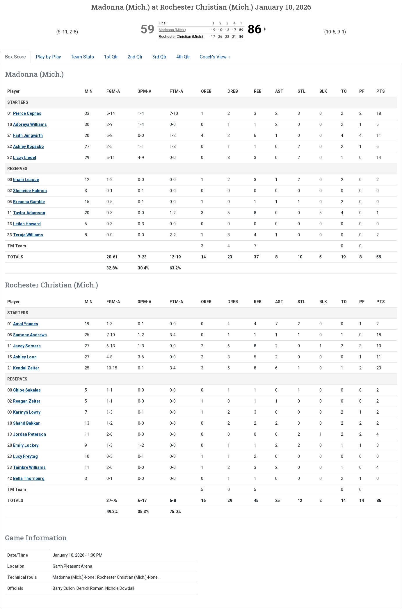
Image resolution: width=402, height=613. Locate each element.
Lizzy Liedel (24, 157)
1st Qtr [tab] (111, 57)
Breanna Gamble (29, 201)
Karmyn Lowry (26, 412)
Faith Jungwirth (28, 135)
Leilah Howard (27, 223)
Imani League (26, 179)
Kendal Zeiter (26, 368)
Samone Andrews (30, 335)
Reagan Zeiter (26, 401)
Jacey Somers (27, 346)
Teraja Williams (28, 235)
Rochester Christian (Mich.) (181, 37)
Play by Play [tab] (48, 57)
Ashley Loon (25, 357)
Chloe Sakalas (27, 390)
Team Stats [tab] (82, 57)
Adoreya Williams (30, 124)
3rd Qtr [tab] (159, 57)
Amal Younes (25, 323)
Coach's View (216, 57)
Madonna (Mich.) (172, 30)
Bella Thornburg (29, 478)
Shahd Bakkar (26, 423)
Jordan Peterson (29, 434)
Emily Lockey (25, 445)
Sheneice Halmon (30, 190)
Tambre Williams (29, 467)
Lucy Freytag (25, 456)
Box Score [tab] (15, 57)
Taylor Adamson (29, 212)
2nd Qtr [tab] (135, 57)
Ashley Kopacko (28, 146)
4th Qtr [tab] (183, 57)
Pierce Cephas (27, 113)
